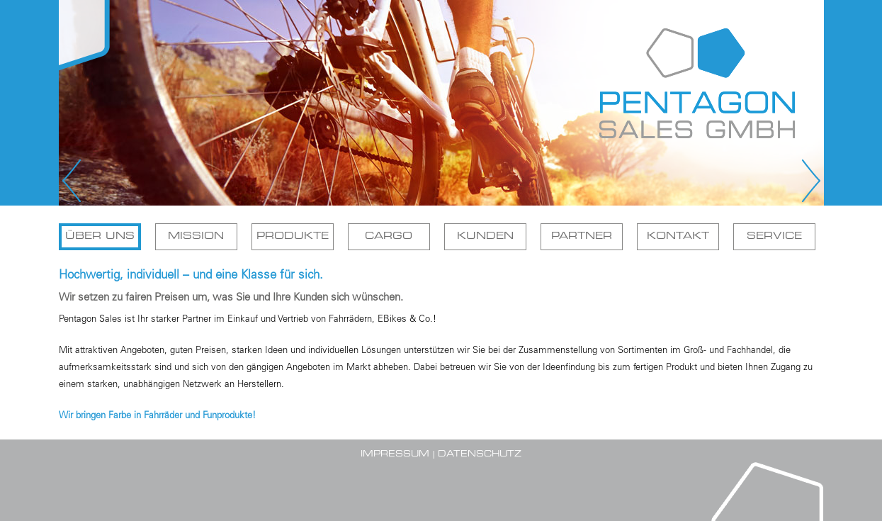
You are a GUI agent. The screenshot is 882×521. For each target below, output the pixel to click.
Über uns (100, 236)
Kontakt (678, 236)
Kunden (485, 236)
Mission (196, 236)
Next (809, 180)
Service (774, 236)
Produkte (292, 236)
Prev (73, 180)
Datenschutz (479, 455)
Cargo (388, 236)
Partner (581, 236)
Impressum (395, 455)
